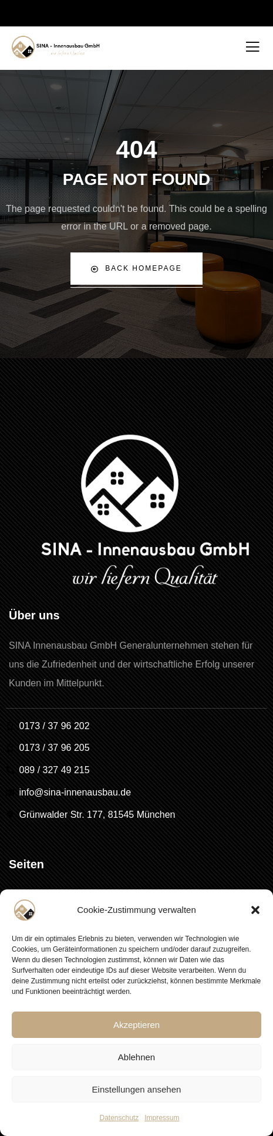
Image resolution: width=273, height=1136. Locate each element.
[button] (255, 910)
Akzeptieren (136, 1025)
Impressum (161, 1118)
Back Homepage (136, 268)
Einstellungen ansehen (136, 1089)
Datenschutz (119, 1118)
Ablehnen (136, 1057)
